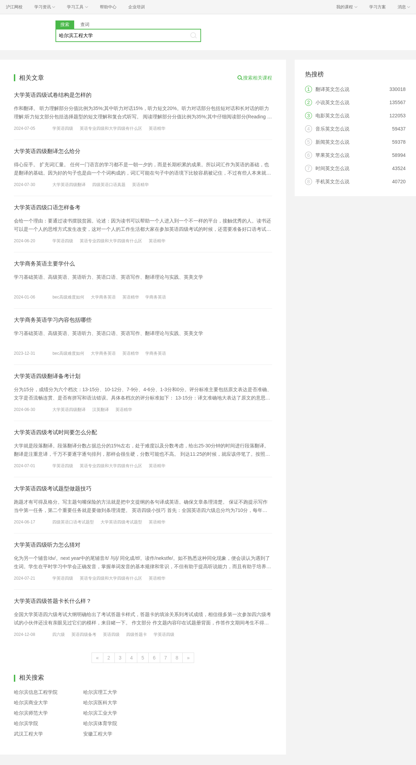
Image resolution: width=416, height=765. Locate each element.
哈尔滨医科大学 (100, 702)
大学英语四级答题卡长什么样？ (53, 601)
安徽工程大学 (97, 734)
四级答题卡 (136, 634)
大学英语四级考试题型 (121, 522)
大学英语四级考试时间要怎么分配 (55, 432)
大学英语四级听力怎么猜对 (47, 545)
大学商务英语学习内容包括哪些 (53, 320)
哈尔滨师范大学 (31, 713)
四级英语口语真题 (108, 184)
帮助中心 (108, 7)
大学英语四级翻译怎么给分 (47, 151)
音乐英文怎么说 (332, 129)
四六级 (58, 634)
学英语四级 (62, 128)
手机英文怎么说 (332, 181)
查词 (84, 24)
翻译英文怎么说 (332, 89)
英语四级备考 (83, 634)
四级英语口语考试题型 (73, 522)
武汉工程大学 (28, 734)
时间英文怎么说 (332, 168)
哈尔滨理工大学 (100, 692)
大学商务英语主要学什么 (44, 264)
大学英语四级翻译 (69, 184)
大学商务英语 (103, 297)
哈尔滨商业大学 (31, 702)
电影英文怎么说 (332, 115)
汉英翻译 (100, 409)
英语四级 (111, 634)
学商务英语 (155, 297)
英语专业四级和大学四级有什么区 (111, 128)
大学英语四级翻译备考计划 (47, 376)
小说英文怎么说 (332, 102)
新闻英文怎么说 (332, 142)
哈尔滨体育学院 (100, 723)
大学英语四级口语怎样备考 (47, 207)
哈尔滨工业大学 (100, 713)
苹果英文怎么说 (332, 155)
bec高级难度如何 (68, 297)
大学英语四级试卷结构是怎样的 (53, 95)
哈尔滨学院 (26, 723)
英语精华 (157, 128)
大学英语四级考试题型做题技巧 (53, 488)
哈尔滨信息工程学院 (36, 692)
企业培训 (136, 7)
